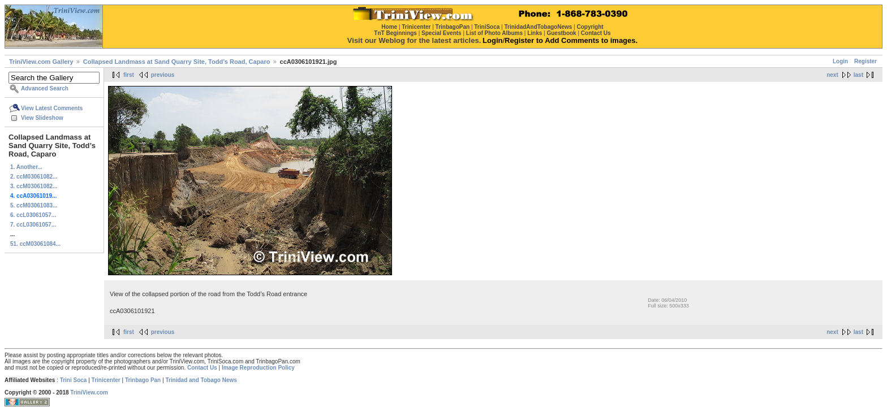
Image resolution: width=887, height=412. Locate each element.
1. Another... (26, 167)
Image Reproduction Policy (258, 368)
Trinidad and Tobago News (201, 380)
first (128, 75)
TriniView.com (89, 392)
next (832, 75)
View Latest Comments (52, 108)
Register (865, 61)
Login (840, 61)
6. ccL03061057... (33, 215)
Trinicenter (106, 380)
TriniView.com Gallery (41, 61)
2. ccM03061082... (33, 177)
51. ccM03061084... (35, 244)
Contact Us (202, 368)
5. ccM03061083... (33, 205)
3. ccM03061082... (33, 186)
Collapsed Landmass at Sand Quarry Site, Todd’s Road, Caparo (176, 61)
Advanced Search (44, 88)
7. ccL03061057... (33, 225)
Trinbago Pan (143, 380)
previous (163, 75)
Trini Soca (73, 380)
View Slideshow (42, 118)
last (858, 75)
